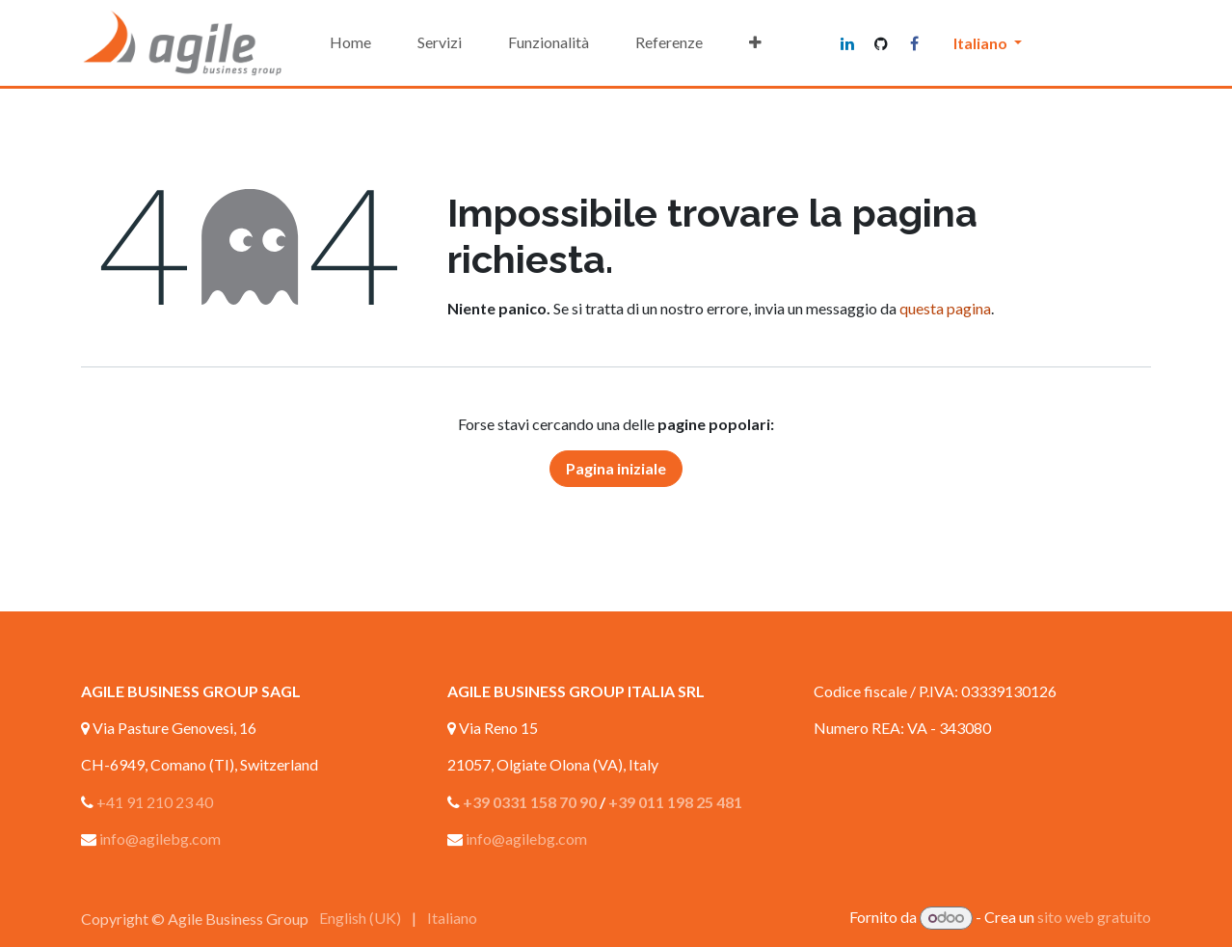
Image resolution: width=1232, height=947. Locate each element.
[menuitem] (350, 42)
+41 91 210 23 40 (154, 802)
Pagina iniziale (616, 468)
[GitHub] (881, 43)
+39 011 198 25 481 (675, 802)
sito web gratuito (1094, 916)
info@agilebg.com (160, 838)
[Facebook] (914, 43)
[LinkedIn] (847, 43)
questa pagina (945, 308)
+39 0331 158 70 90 (530, 802)
